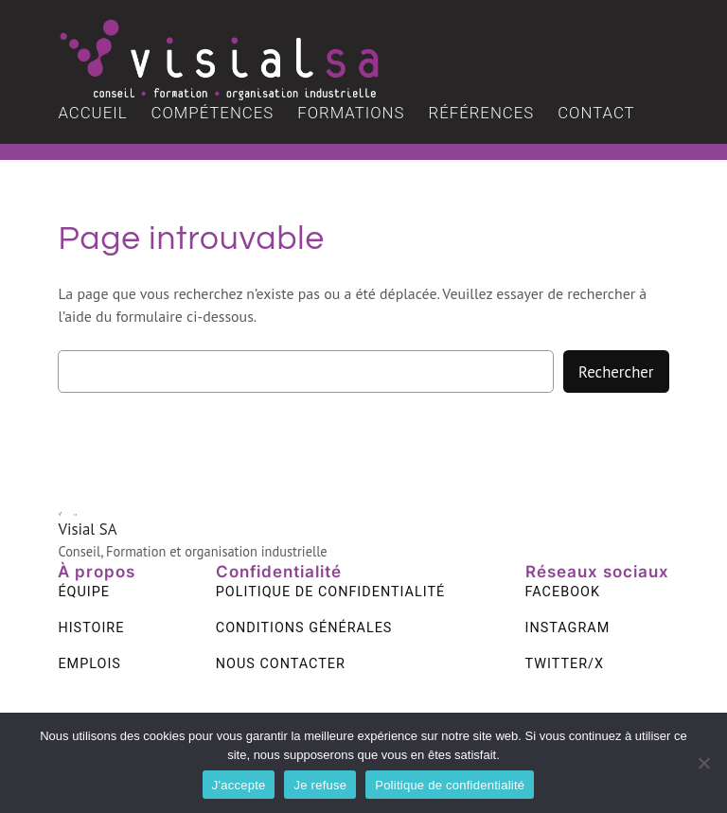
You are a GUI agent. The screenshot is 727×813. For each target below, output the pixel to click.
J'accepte (239, 785)
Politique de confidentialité (449, 785)
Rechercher (615, 372)
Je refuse (319, 785)
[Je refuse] (703, 762)
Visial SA (87, 529)
